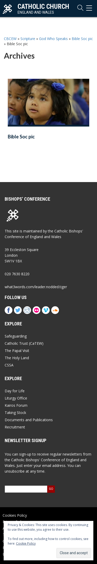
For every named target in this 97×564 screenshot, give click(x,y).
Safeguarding (16, 336)
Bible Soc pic (82, 38)
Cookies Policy (15, 515)
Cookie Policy (26, 543)
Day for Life (15, 390)
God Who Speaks (53, 38)
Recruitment (15, 427)
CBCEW (10, 38)
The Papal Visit (17, 350)
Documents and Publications (29, 419)
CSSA (9, 365)
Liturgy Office (16, 398)
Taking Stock (15, 412)
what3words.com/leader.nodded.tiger (36, 286)
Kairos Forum (16, 405)
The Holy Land (17, 357)
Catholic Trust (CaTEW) (24, 343)
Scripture (27, 38)
